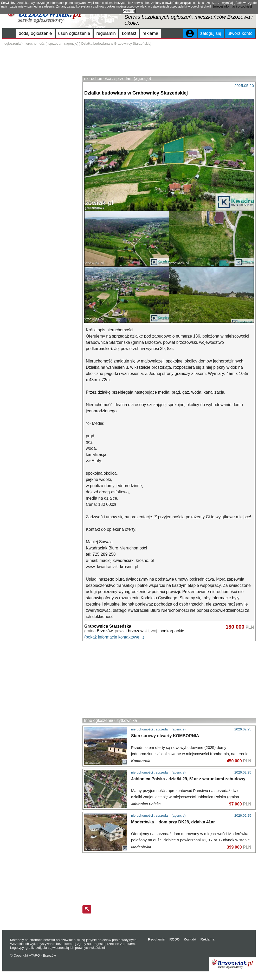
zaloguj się (210, 33)
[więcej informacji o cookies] (232, 6)
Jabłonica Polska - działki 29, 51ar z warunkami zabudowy (188, 779)
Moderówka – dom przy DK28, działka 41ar (173, 822)
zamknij (129, 11)
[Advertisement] (169, 62)
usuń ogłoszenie (74, 33)
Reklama (207, 939)
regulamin (106, 33)
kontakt (129, 33)
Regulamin (156, 939)
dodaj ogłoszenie (35, 33)
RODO (174, 939)
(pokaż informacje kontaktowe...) (114, 637)
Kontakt (190, 939)
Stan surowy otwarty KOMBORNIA (165, 736)
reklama (150, 33)
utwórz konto (240, 33)
